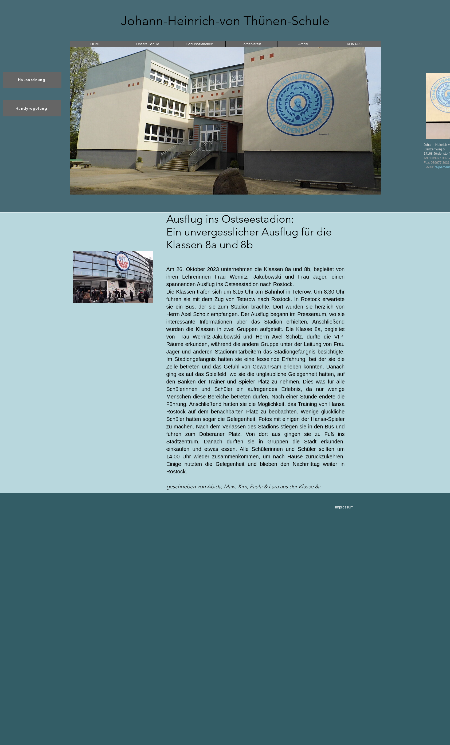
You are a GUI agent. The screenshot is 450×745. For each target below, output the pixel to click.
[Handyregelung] (32, 108)
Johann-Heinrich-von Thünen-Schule (225, 20)
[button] (225, 121)
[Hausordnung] (32, 80)
